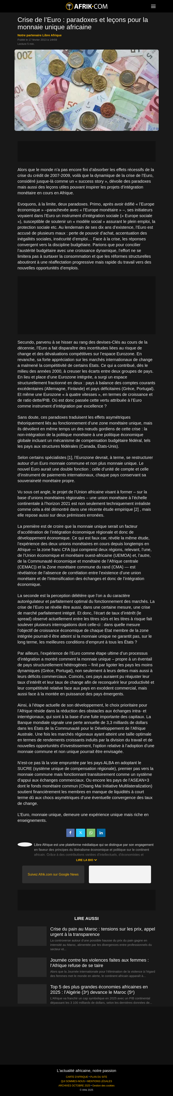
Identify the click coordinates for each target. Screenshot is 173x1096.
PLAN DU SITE (98, 1076)
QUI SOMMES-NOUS (73, 1081)
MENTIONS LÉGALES (99, 1081)
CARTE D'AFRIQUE (77, 1076)
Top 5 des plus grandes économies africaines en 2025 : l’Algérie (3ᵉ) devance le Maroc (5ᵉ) (99, 989)
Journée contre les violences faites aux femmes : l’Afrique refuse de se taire (99, 962)
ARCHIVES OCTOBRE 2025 (74, 1085)
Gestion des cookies (103, 1085)
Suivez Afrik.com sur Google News (53, 874)
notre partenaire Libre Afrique (40, 35)
